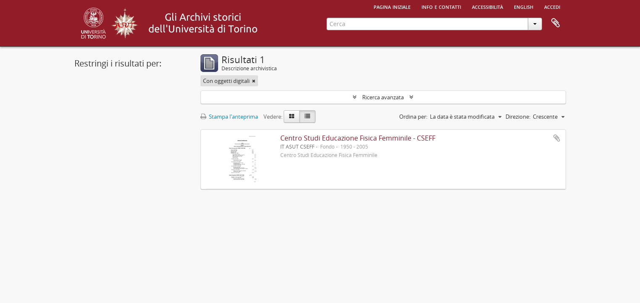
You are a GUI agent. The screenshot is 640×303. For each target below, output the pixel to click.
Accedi (552, 6)
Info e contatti (441, 6)
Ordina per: (413, 116)
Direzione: (518, 116)
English (523, 6)
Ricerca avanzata (383, 97)
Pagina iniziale (392, 6)
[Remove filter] (253, 81)
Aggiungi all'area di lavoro (557, 138)
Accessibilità (487, 6)
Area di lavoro (555, 23)
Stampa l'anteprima (229, 116)
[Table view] (307, 116)
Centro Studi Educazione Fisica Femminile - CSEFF (357, 138)
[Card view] (292, 116)
